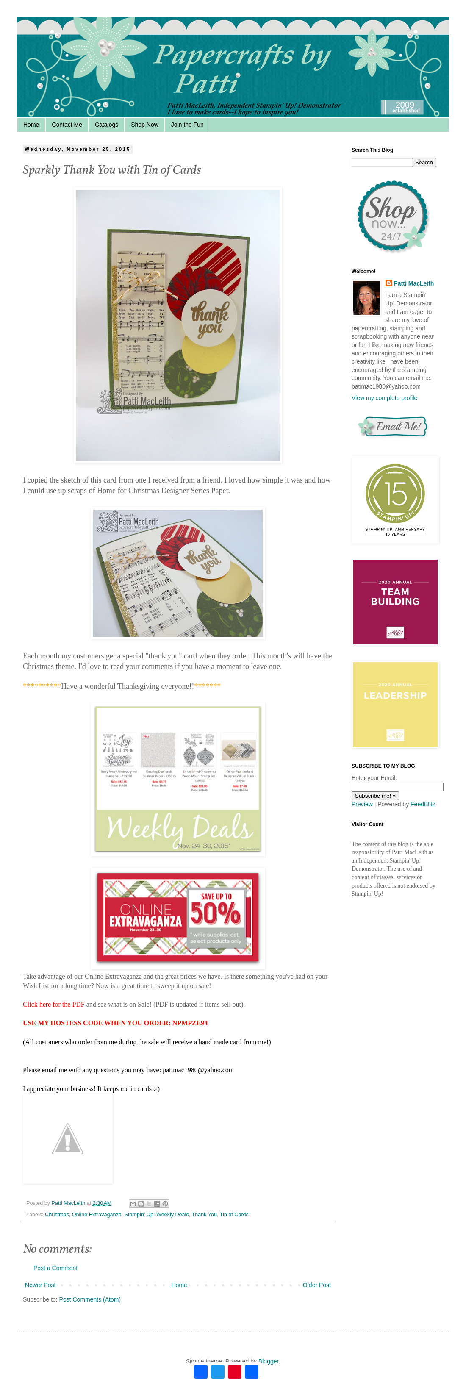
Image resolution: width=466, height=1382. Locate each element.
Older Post (317, 1285)
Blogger (268, 1361)
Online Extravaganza (97, 1215)
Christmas (57, 1215)
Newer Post (40, 1285)
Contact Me (67, 124)
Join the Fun (187, 124)
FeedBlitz (423, 804)
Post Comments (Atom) (90, 1299)
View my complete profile (384, 397)
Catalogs (106, 124)
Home (31, 124)
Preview (362, 804)
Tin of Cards (234, 1215)
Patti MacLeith (414, 283)
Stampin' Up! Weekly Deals (157, 1215)
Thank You (204, 1215)
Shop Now (144, 124)
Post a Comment (55, 1268)
